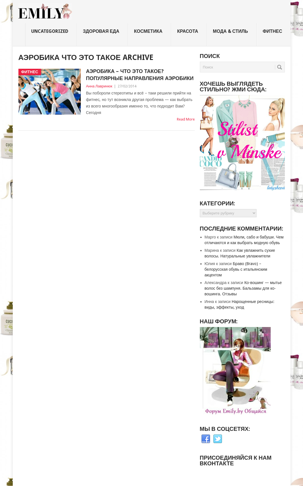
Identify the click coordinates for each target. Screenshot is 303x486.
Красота (187, 31)
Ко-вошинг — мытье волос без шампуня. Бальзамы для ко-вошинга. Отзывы (243, 288)
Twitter (217, 439)
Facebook (205, 439)
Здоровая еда (101, 31)
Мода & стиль (230, 31)
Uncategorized (49, 31)
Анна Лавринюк (99, 86)
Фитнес (272, 31)
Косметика (148, 31)
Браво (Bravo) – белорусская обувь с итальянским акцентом (236, 269)
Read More (186, 119)
